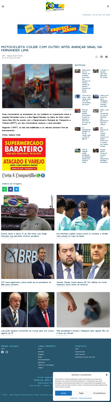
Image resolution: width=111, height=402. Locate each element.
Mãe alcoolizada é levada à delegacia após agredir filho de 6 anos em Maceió (83, 331)
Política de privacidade (85, 398)
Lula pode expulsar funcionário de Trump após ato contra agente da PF (27, 331)
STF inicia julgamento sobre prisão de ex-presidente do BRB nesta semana (26, 283)
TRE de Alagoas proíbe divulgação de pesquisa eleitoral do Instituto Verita (86, 156)
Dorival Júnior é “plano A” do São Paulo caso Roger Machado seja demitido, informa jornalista (24, 234)
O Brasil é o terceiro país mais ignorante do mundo (104, 73)
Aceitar (63, 393)
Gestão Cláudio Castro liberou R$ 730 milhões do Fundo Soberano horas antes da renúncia (82, 283)
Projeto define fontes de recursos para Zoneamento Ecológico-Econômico (104, 156)
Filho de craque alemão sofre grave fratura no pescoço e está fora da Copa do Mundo (86, 117)
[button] (107, 375)
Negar (81, 393)
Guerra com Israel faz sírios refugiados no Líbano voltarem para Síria (104, 100)
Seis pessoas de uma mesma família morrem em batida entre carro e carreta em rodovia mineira (104, 137)
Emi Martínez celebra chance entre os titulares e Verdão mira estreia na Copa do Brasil (82, 234)
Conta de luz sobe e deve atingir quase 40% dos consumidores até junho (87, 99)
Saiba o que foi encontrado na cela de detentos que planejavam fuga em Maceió (104, 117)
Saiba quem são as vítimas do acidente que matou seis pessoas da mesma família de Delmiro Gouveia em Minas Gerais (86, 81)
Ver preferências (99, 393)
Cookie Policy (74, 398)
